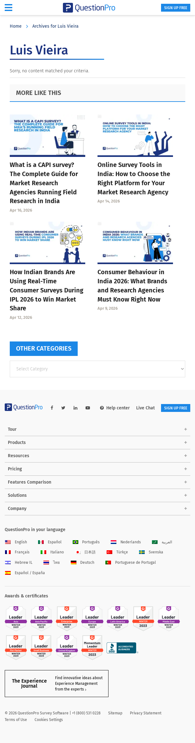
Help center (115, 408)
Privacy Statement (145, 713)
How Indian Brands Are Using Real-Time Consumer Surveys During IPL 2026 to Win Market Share (46, 290)
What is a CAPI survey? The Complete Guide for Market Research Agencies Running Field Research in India (44, 183)
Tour (12, 429)
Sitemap (115, 713)
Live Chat (145, 408)
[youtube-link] (88, 408)
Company (17, 508)
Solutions (17, 495)
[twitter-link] (63, 408)
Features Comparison (29, 482)
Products (17, 442)
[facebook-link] (52, 408)
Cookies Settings (49, 720)
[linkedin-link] (75, 408)
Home (16, 26)
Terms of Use (16, 720)
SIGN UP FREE (175, 8)
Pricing (15, 469)
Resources (18, 455)
